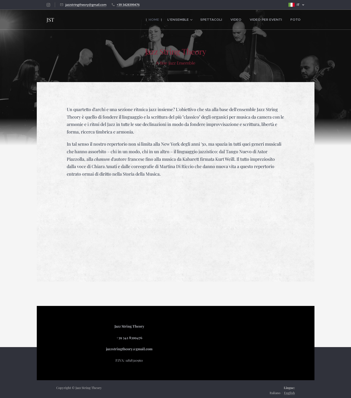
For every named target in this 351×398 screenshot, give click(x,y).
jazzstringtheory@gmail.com (85, 4)
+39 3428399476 (128, 4)
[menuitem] (166, 20)
